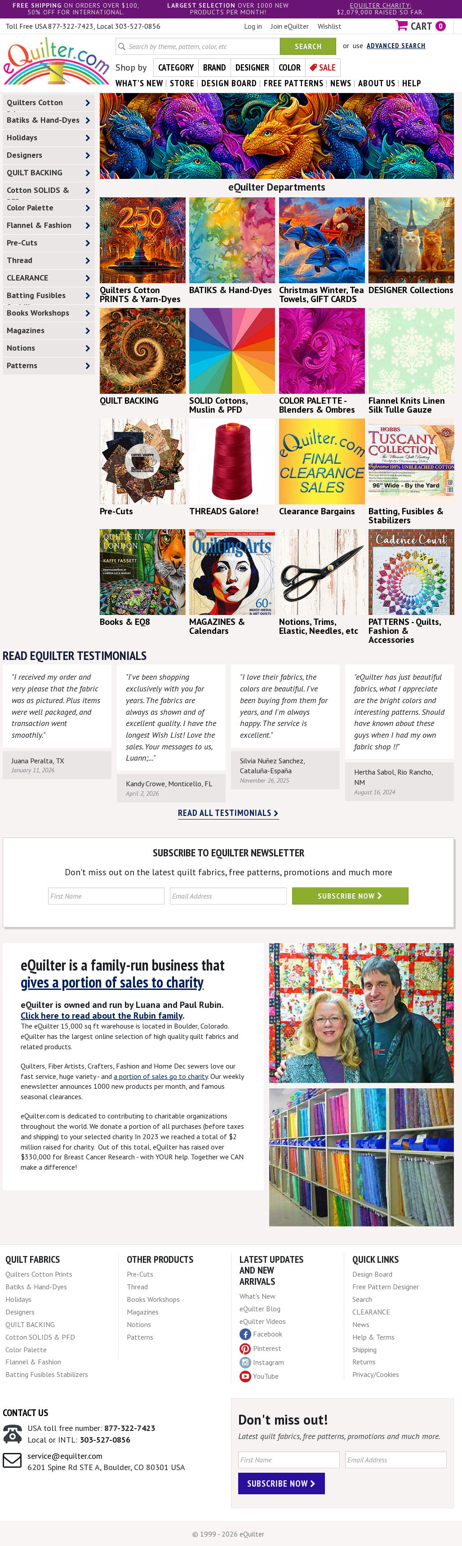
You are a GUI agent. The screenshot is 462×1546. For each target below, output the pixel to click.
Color (290, 67)
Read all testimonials (228, 813)
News (360, 1324)
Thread (48, 260)
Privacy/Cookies (375, 1374)
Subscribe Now (350, 896)
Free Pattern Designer (385, 1286)
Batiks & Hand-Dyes (48, 120)
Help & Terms (373, 1336)
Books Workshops (48, 313)
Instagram (262, 1362)
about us (376, 83)
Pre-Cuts (48, 243)
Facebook (261, 1334)
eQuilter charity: (380, 5)
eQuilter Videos (263, 1321)
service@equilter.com (64, 1456)
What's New (257, 1296)
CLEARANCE (48, 278)
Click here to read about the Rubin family (101, 1015)
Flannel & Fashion (48, 225)
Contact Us (25, 1412)
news (340, 83)
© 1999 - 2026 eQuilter (228, 1533)
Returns (364, 1361)
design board (229, 83)
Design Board (372, 1274)
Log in (253, 26)
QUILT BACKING (48, 172)
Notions (48, 348)
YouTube (259, 1376)
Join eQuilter (290, 26)
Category (176, 67)
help (412, 83)
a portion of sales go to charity (161, 1076)
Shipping (364, 1349)
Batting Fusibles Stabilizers (48, 297)
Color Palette (48, 208)
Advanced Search (396, 45)
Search (308, 46)
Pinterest (260, 1348)
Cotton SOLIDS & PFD (48, 192)
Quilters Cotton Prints (48, 104)
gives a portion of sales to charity (112, 982)
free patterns (294, 83)
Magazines (48, 330)
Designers (48, 155)
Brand (214, 67)
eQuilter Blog (260, 1308)
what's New (139, 83)
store (182, 83)
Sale (327, 67)
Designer (252, 67)
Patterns (48, 365)
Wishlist (330, 26)
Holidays (48, 137)
